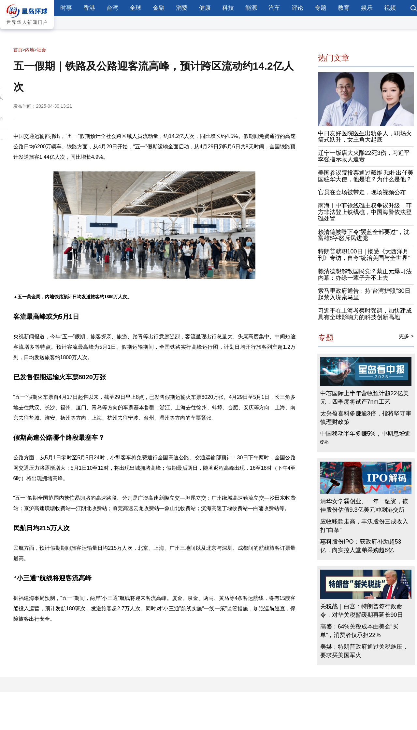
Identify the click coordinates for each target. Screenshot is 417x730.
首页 (17, 49)
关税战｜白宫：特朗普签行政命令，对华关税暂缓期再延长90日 (361, 610)
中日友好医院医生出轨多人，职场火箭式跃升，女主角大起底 (365, 136)
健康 (205, 8)
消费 (182, 8)
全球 (135, 8)
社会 (41, 49)
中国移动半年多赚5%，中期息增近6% (365, 437)
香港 (89, 8)
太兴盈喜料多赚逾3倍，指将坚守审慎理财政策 (365, 417)
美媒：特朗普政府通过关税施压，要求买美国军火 (364, 650)
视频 (390, 8)
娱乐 (367, 8)
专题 (320, 8)
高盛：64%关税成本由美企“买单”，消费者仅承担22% (359, 630)
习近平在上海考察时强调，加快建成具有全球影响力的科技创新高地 (365, 313)
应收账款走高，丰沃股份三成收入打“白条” (364, 525)
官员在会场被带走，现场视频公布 (362, 192)
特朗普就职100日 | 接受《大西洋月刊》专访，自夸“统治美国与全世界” (364, 254)
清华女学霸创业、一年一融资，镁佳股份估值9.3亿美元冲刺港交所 (364, 505)
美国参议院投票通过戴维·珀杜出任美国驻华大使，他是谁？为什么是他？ (365, 175)
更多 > (406, 336)
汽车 (274, 8)
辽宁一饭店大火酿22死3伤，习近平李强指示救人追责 (364, 156)
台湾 (112, 8)
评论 (297, 8)
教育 (344, 8)
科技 (228, 8)
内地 (29, 49)
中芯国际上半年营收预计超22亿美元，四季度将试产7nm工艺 (364, 397)
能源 (251, 8)
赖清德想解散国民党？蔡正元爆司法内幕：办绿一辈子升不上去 (365, 274)
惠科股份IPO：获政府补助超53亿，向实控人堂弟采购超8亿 (360, 545)
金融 (159, 8)
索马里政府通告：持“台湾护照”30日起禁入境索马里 (364, 294)
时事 (66, 8)
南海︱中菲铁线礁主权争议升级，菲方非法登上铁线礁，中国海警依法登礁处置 (365, 212)
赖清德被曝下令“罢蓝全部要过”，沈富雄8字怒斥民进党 (364, 235)
